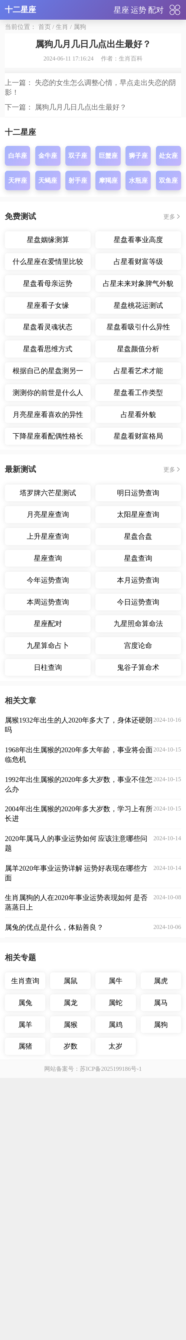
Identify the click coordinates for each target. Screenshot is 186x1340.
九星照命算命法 (138, 1092)
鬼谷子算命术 (138, 1136)
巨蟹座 (108, 623)
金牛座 (47, 623)
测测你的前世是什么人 (48, 861)
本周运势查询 (48, 1070)
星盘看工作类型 (138, 861)
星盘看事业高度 (138, 708)
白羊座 (17, 623)
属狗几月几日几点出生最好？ (81, 575)
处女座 (168, 623)
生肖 (62, 26)
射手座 (77, 648)
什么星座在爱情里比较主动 (48, 732)
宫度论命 (138, 1114)
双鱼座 (168, 648)
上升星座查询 (48, 1004)
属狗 (80, 26)
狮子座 (138, 623)
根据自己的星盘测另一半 (48, 841)
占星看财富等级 (138, 730)
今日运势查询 (138, 1070)
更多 (169, 685)
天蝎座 (47, 648)
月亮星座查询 (48, 983)
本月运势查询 (138, 1048)
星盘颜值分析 (138, 817)
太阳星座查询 (138, 983)
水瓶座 (138, 648)
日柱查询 (48, 1136)
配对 (156, 10)
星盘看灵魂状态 (47, 795)
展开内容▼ (93, 523)
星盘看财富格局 (138, 904)
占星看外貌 (138, 883)
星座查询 (48, 1026)
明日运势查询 (138, 961)
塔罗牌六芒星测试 (48, 961)
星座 (121, 10)
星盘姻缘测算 (48, 708)
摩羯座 (108, 648)
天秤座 (17, 648)
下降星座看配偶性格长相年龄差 (48, 906)
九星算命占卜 (48, 1114)
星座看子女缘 (48, 773)
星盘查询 (138, 1026)
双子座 (77, 623)
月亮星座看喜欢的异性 (48, 883)
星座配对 (48, 1092)
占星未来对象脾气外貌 (138, 752)
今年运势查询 (48, 1048)
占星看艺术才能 (138, 839)
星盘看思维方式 (47, 817)
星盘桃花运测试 (138, 773)
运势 (138, 10)
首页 (44, 26)
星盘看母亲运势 (47, 752)
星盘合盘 (138, 1004)
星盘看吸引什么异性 (138, 795)
